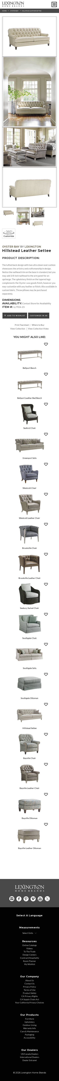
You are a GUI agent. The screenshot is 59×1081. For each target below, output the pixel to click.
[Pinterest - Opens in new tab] (26, 898)
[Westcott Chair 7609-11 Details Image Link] (29, 484)
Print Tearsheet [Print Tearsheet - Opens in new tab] (22, 325)
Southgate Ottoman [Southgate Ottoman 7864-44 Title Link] (29, 698)
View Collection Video (38, 328)
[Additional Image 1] (29, 37)
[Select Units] (29, 933)
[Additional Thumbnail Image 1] (8, 212)
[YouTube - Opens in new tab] (40, 898)
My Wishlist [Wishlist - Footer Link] (29, 964)
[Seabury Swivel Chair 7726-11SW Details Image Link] (29, 604)
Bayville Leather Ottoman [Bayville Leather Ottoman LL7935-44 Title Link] (29, 848)
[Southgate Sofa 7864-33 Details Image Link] (29, 664)
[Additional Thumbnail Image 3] (37, 212)
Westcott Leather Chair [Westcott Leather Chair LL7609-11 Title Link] (29, 518)
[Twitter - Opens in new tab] (47, 898)
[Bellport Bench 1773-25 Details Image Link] (29, 364)
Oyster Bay (14, 11)
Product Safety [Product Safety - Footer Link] (29, 993)
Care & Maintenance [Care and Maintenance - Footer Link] (29, 1031)
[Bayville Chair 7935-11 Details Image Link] (29, 754)
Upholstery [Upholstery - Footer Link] (29, 1022)
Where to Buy (38, 325)
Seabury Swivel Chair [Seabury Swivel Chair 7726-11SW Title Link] (29, 608)
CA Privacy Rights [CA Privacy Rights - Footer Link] (29, 996)
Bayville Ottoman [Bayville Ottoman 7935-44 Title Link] (29, 818)
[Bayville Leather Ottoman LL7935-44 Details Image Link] (29, 844)
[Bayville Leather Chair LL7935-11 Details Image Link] (29, 784)
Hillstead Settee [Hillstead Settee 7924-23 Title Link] (29, 728)
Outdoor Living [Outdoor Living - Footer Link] (29, 1025)
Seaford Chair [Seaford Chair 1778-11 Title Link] (29, 428)
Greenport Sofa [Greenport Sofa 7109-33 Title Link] (29, 458)
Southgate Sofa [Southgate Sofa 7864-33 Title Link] (29, 668)
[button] (46, 344)
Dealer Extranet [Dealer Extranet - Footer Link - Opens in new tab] (29, 1060)
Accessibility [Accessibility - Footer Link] (29, 1037)
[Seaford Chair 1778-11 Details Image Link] (29, 424)
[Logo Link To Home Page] (13, 5)
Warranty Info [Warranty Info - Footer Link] (29, 1028)
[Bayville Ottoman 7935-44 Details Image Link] (29, 814)
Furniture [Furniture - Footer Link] (29, 1019)
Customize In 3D (39, 315)
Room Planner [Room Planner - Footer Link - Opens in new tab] (29, 961)
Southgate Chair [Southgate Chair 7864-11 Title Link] (29, 638)
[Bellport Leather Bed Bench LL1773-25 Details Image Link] (29, 394)
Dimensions (11, 300)
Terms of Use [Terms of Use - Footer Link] (29, 990)
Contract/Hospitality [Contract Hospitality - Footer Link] (29, 958)
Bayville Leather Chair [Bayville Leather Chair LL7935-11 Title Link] (29, 788)
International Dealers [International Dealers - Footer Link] (29, 1057)
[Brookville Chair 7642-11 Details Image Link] (29, 544)
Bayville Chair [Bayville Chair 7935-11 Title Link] (29, 758)
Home (4, 11)
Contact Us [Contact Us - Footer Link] (29, 983)
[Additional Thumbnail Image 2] (23, 216)
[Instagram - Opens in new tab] (11, 898)
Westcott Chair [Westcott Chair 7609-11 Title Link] (29, 488)
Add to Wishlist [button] (15, 315)
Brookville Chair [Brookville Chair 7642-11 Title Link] (29, 548)
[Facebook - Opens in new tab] (18, 898)
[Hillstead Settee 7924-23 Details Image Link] (29, 724)
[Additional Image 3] (29, 147)
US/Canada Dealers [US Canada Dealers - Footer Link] (29, 1054)
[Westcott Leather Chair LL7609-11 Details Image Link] (29, 514)
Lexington (32, 246)
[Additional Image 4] (29, 187)
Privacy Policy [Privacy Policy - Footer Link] (29, 987)
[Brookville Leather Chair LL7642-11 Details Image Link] (29, 574)
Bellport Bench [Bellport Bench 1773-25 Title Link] (29, 368)
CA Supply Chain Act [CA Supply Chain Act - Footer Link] (29, 999)
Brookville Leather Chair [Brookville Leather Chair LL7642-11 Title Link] (30, 578)
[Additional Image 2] (29, 92)
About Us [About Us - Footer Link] (29, 980)
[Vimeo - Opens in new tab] (33, 898)
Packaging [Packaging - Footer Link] (29, 1034)
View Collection (17, 328)
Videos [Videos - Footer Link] (29, 948)
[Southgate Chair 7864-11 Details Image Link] (29, 634)
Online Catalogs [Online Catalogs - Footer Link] (29, 945)
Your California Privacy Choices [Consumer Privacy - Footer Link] (29, 1002)
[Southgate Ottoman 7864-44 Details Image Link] (29, 694)
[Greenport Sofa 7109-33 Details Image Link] (29, 454)
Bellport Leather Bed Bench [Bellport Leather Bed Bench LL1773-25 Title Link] (29, 398)
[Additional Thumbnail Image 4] (37, 223)
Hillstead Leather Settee (31, 11)
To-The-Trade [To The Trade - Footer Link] (29, 951)
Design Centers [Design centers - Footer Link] (29, 954)
